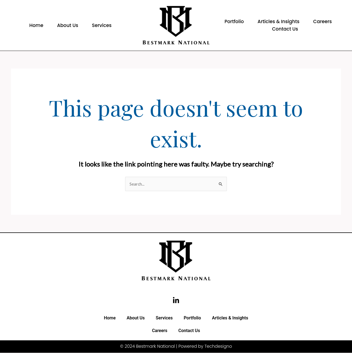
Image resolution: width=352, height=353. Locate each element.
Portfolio (234, 21)
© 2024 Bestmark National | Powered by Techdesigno (176, 347)
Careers (322, 21)
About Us (67, 25)
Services (101, 25)
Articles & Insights (278, 21)
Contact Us (285, 29)
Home (36, 25)
